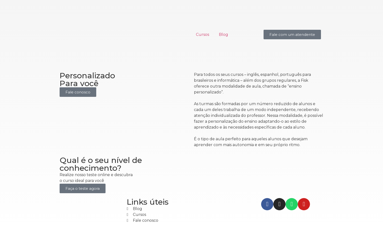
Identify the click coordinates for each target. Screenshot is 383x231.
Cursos (202, 34)
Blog (223, 34)
